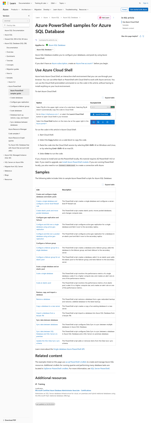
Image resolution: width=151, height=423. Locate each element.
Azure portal (40, 123)
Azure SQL (55, 17)
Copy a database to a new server (48, 306)
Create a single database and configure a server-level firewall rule (47, 203)
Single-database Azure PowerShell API (68, 349)
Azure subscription (59, 63)
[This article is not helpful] (143, 36)
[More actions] (114, 18)
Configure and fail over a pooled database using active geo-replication (47, 236)
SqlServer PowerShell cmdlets (56, 368)
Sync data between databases (47, 324)
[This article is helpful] (140, 36)
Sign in (145, 3)
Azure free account (84, 63)
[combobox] (16, 21)
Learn (38, 17)
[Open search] (140, 3)
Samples (126, 25)
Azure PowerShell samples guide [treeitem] (16, 92)
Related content (128, 28)
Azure (46, 17)
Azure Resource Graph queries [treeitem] (16, 139)
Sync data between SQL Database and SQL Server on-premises (47, 333)
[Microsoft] (4, 3)
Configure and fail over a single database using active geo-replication (47, 226)
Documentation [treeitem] (12, 47)
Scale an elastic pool (43, 283)
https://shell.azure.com (49, 114)
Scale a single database (44, 273)
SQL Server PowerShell (100, 368)
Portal (124, 9)
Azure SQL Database (70, 17)
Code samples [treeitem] (13, 133)
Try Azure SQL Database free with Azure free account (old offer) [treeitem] (18, 148)
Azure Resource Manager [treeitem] (17, 129)
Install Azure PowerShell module (75, 162)
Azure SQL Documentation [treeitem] (14, 30)
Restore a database (43, 299)
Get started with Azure (138, 9)
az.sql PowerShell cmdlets (75, 362)
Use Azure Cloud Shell (131, 22)
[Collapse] (28, 16)
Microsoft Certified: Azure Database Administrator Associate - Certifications (63, 390)
